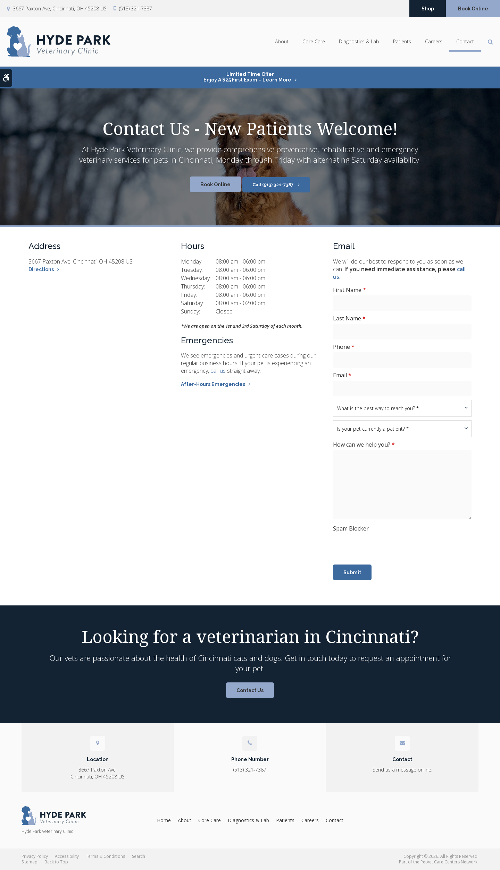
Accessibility (67, 856)
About (282, 41)
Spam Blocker (351, 528)
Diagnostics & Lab (359, 41)
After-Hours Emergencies (213, 384)
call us (218, 370)
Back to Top (56, 862)
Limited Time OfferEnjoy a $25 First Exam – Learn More (247, 77)
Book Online (473, 8)
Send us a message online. (402, 769)
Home (164, 820)
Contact (465, 41)
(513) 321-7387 (135, 8)
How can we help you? (364, 444)
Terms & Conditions (105, 856)
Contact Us (250, 690)
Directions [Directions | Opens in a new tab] (41, 269)
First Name (349, 290)
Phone (344, 347)
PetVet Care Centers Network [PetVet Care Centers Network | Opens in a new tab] (448, 862)
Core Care (313, 41)
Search (138, 856)
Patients (402, 41)
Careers (433, 41)
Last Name (349, 318)
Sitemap (30, 862)
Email (342, 375)
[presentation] (386, 547)
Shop (428, 8)
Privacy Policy (35, 856)
